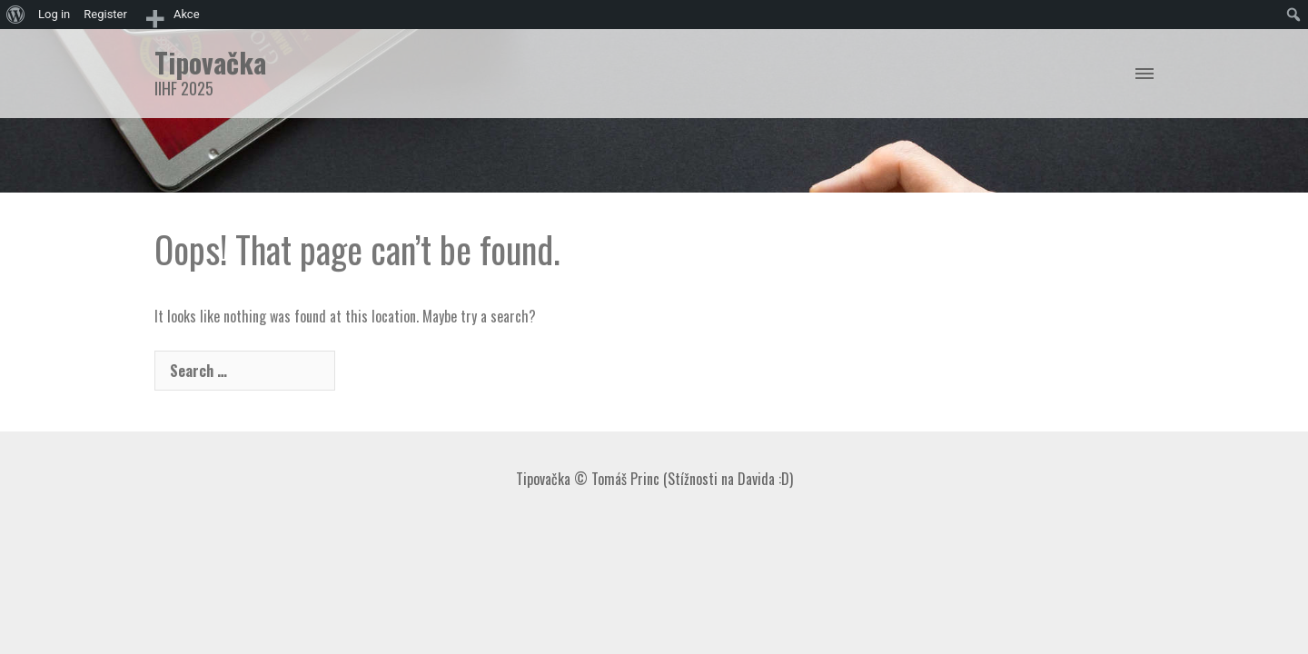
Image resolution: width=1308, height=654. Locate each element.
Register (105, 14)
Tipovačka (210, 62)
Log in (54, 14)
